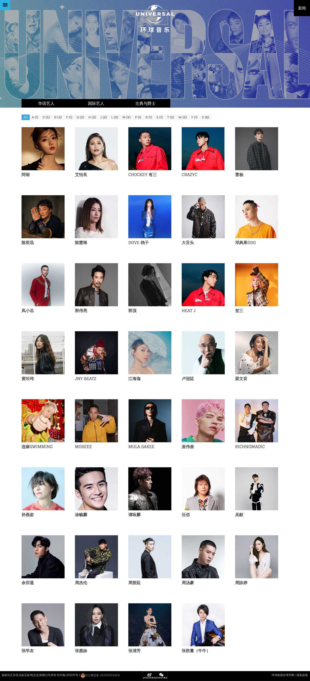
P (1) (138, 117)
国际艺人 (96, 103)
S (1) (160, 117)
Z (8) (205, 117)
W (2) (182, 117)
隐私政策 (302, 675)
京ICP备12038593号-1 (68, 675)
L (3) (114, 117)
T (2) (170, 117)
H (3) (92, 117)
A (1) (35, 117)
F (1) (69, 117)
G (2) (80, 117)
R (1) (149, 117)
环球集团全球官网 (283, 675)
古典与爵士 (145, 103)
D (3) (58, 117)
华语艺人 (46, 103)
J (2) (103, 117)
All (26, 117)
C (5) (46, 117)
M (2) (126, 117)
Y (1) (194, 117)
